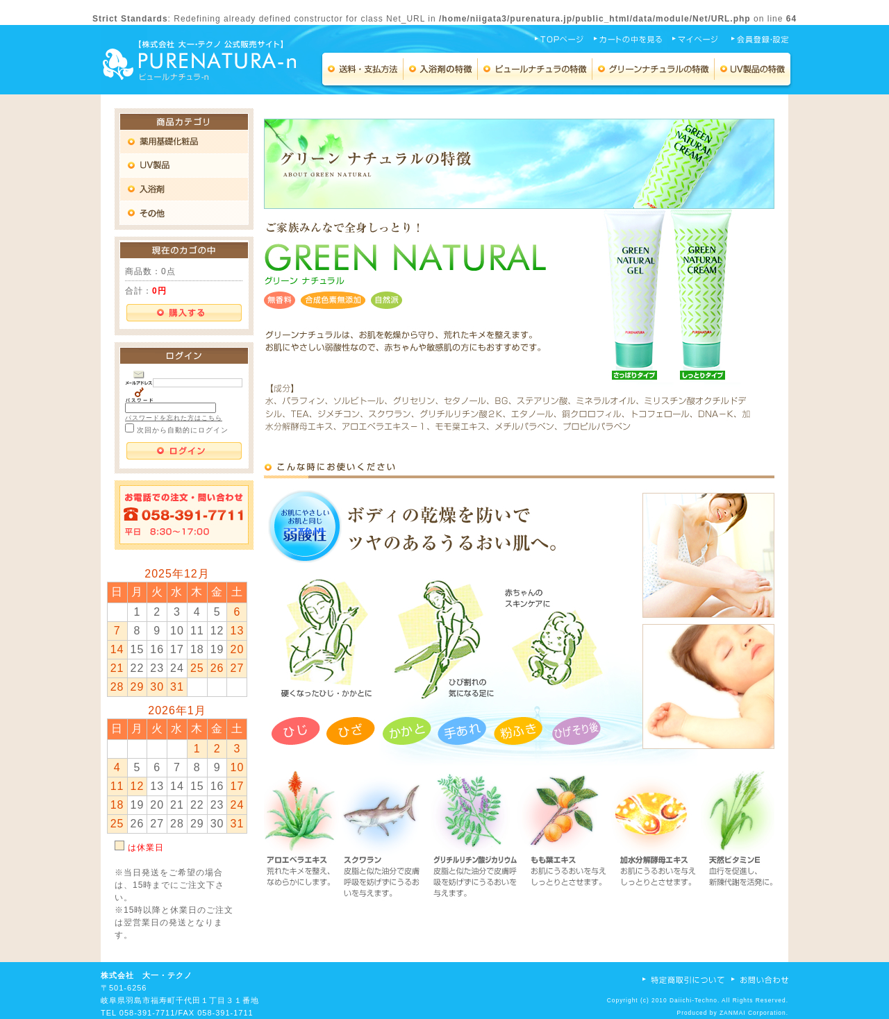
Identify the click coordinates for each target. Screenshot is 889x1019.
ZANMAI (733, 1012)
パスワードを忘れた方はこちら (173, 417)
